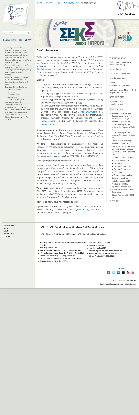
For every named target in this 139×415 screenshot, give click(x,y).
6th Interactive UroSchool (119, 86)
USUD (6, 231)
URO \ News (99, 227)
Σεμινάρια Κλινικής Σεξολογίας (16, 87)
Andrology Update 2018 (121, 122)
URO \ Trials (91, 234)
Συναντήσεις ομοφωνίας (13, 102)
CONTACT (7, 236)
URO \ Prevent (88, 227)
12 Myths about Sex (117, 78)
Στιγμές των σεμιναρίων (16, 99)
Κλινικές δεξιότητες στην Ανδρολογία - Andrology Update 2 (124, 127)
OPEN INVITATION (116, 97)
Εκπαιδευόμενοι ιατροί (15, 94)
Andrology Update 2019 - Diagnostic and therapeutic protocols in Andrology (122, 116)
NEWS (112, 82)
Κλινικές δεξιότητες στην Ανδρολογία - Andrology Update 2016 (124, 135)
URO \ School (59, 234)
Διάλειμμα (115, 201)
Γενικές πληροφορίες (16, 89)
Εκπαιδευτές (12, 92)
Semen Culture (115, 69)
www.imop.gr (82, 209)
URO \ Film (54, 227)
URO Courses (49, 3)
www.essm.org (48, 121)
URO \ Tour (82, 234)
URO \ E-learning (47, 234)
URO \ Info (44, 227)
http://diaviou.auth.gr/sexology (50, 69)
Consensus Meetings (120, 178)
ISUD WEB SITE (10, 225)
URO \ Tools (101, 234)
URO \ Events (77, 227)
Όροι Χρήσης (104, 284)
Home (39, 3)
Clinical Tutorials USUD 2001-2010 (101, 256)
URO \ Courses (71, 234)
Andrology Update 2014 (13, 104)
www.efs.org (47, 124)
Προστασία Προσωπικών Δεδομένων (123, 284)
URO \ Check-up (65, 227)
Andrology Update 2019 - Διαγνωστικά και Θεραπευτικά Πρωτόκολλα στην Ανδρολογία (16, 50)
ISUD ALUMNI (9, 234)
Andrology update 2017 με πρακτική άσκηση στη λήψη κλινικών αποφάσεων (18, 72)
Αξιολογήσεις (12, 97)
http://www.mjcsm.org (90, 112)
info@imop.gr (53, 153)
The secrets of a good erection (121, 74)
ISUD (6, 228)
